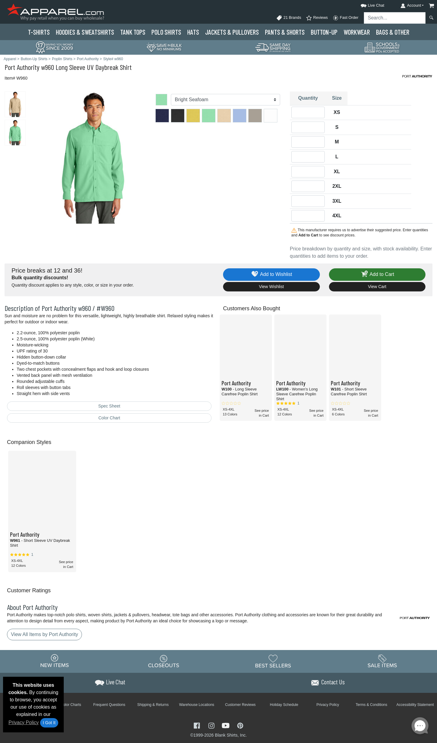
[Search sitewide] (395, 18)
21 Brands (288, 18)
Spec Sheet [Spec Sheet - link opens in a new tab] (109, 406)
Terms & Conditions (371, 705)
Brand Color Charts (65, 705)
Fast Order (345, 18)
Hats (193, 32)
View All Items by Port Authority (44, 634)
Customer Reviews (240, 705)
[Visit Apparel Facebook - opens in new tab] (197, 725)
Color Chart (109, 417)
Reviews (317, 18)
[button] (367, 4)
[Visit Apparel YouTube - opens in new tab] (226, 725)
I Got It (49, 722)
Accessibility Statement (415, 705)
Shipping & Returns (152, 705)
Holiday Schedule (284, 705)
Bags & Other (392, 32)
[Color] (225, 99)
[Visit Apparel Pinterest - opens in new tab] (240, 725)
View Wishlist (271, 286)
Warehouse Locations (196, 705)
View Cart (377, 286)
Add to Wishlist (271, 274)
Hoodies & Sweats (85, 32)
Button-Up (324, 32)
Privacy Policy (23, 722)
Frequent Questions (109, 705)
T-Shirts (39, 32)
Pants (285, 32)
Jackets (232, 32)
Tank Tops (132, 32)
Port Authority (22, 67)
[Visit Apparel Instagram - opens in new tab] (212, 725)
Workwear (357, 32)
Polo (166, 32)
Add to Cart (377, 274)
